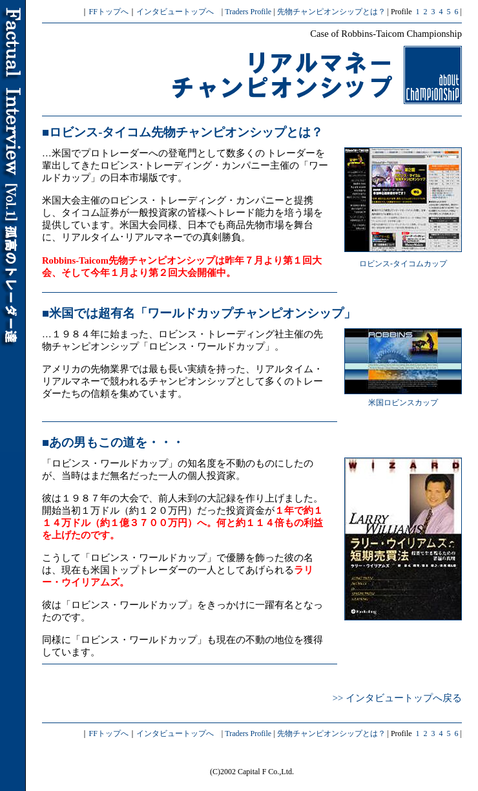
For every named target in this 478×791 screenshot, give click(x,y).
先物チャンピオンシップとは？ (331, 11)
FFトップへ (108, 11)
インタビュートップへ (175, 11)
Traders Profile (248, 11)
